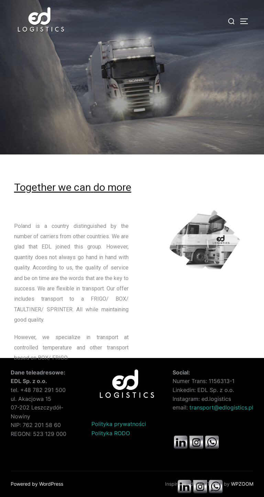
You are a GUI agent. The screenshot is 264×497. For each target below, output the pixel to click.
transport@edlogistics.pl (221, 407)
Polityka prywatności (118, 423)
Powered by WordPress (37, 484)
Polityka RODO (110, 433)
